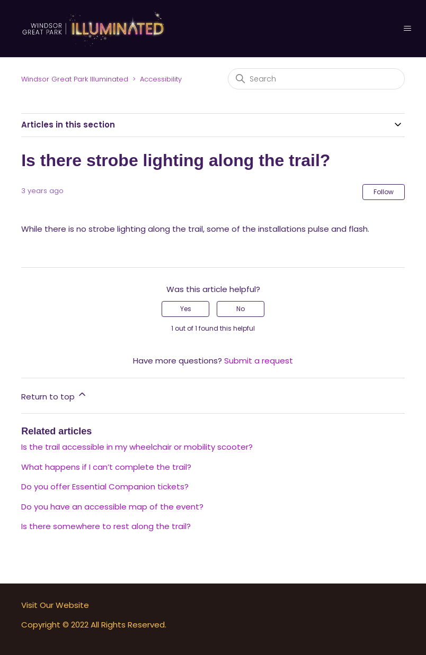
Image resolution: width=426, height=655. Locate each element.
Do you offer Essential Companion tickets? (105, 486)
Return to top (54, 395)
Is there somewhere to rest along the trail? (106, 526)
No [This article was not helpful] (240, 308)
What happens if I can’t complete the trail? (106, 466)
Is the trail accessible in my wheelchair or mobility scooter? (137, 446)
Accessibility (161, 79)
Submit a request (258, 360)
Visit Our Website (55, 605)
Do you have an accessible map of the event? (112, 506)
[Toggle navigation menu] (407, 28)
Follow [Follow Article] (384, 191)
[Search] (316, 78)
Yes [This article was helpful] (185, 308)
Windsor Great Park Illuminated (74, 79)
